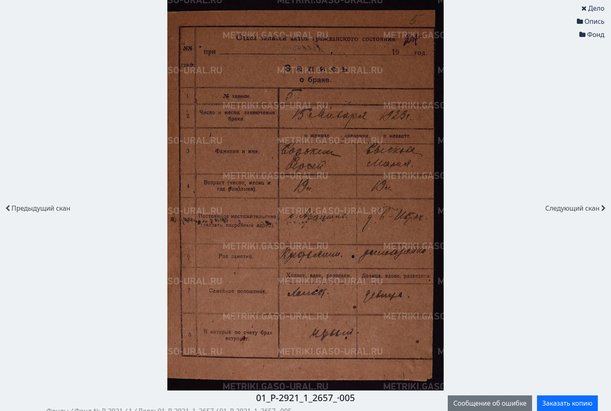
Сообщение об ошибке (489, 403)
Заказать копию (567, 403)
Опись (590, 21)
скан (37, 208)
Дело (592, 8)
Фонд (591, 34)
